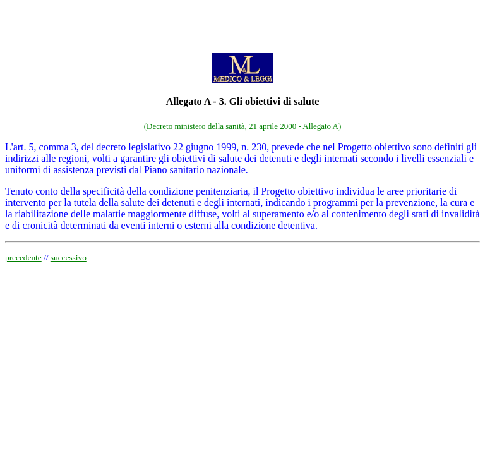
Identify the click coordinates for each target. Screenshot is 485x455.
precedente (23, 257)
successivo (69, 257)
